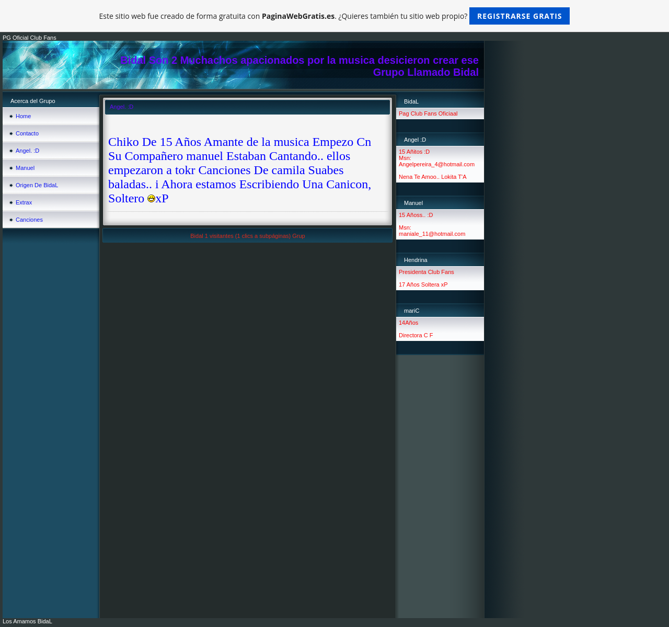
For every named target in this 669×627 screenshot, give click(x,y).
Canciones (29, 219)
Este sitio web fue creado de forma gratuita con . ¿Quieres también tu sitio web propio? (334, 16)
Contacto (27, 133)
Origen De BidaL (37, 185)
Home (23, 116)
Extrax (24, 202)
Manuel (25, 168)
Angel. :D (27, 150)
